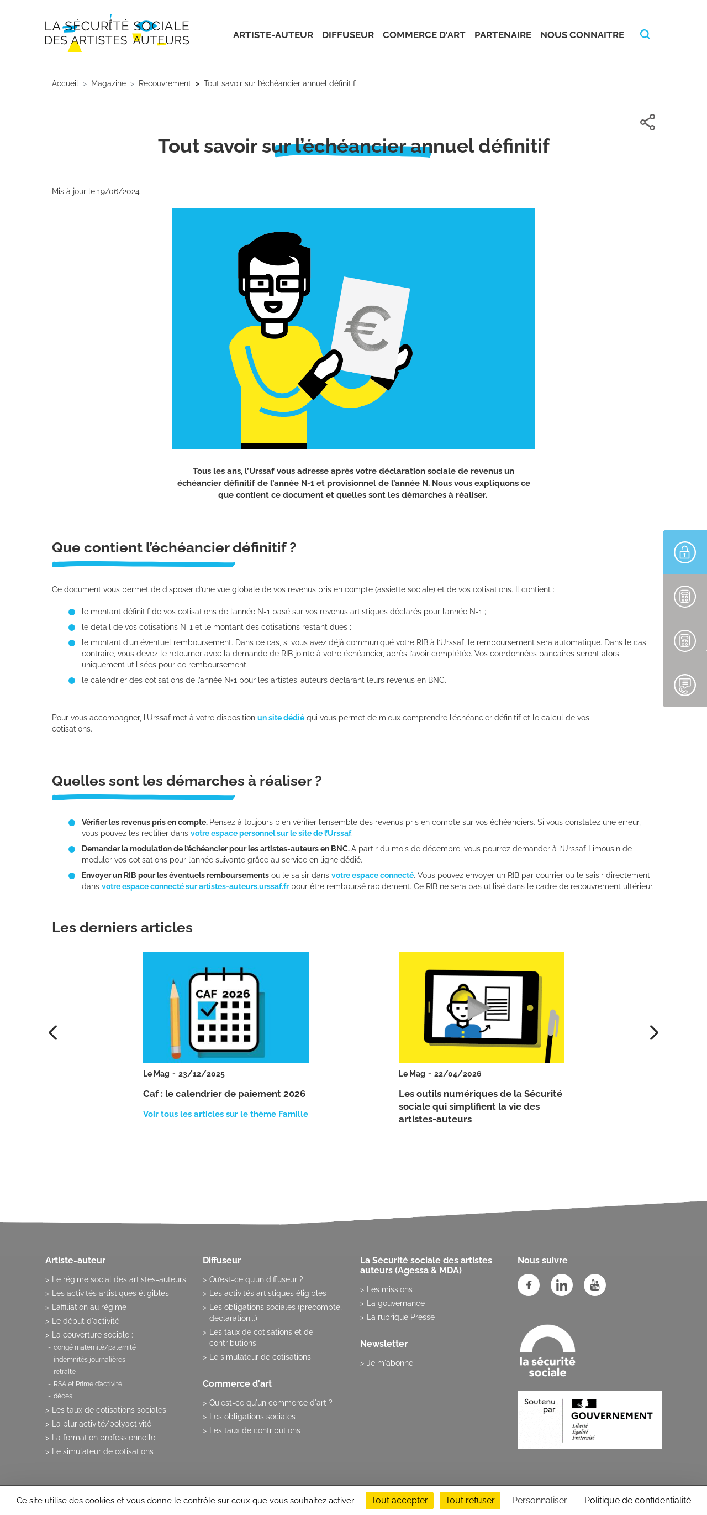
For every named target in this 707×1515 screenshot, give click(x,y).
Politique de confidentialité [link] (637, 1500)
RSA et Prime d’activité (88, 1384)
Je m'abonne (390, 1363)
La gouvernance (396, 1303)
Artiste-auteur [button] (273, 34)
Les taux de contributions (254, 1430)
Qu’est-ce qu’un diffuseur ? (256, 1279)
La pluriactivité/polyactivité (101, 1423)
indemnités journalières (89, 1360)
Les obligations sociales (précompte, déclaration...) (275, 1313)
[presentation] (654, 1032)
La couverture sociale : (92, 1334)
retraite (65, 1372)
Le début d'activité (85, 1321)
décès (63, 1396)
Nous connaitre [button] (582, 34)
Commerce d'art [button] (424, 34)
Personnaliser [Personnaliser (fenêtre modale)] (539, 1500)
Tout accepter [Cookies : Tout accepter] (399, 1500)
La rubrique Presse (401, 1317)
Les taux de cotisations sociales (109, 1410)
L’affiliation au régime (89, 1307)
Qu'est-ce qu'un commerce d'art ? (271, 1402)
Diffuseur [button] (348, 34)
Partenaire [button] (502, 34)
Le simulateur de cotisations (103, 1451)
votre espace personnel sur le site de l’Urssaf (271, 833)
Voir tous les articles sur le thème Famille (225, 1114)
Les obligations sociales (252, 1416)
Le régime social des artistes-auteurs (119, 1279)
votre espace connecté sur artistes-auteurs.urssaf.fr (195, 886)
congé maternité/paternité (95, 1347)
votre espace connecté (372, 875)
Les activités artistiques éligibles (110, 1293)
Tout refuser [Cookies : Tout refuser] (470, 1500)
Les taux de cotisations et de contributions (261, 1337)
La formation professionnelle (103, 1437)
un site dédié (280, 717)
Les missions (390, 1289)
